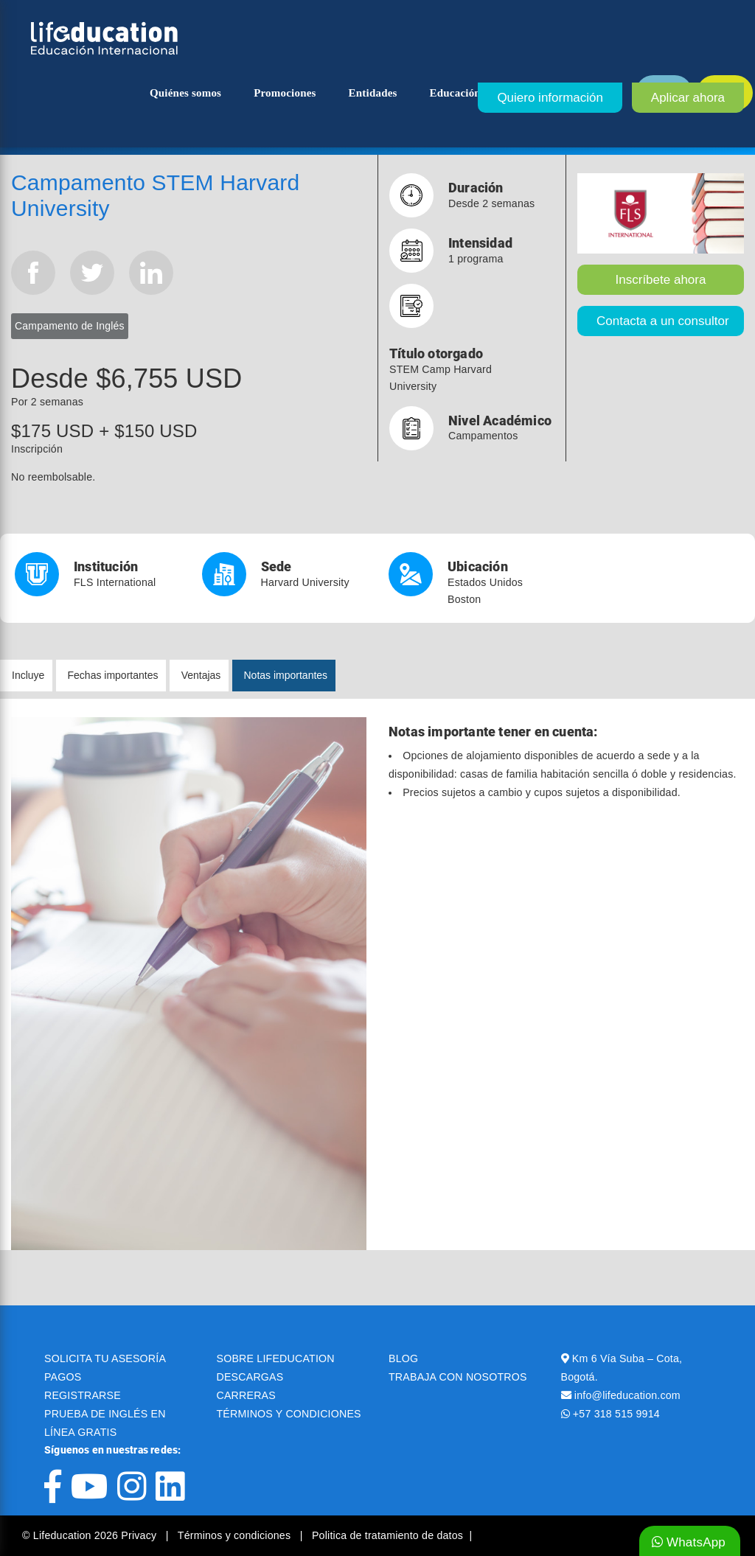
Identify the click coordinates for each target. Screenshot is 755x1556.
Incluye (28, 675)
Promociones (285, 93)
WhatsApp (689, 1542)
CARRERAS (246, 1395)
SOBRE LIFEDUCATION (276, 1358)
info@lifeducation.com (627, 1395)
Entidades (373, 93)
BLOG (403, 1358)
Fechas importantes (113, 675)
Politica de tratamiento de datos (387, 1535)
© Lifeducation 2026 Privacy (90, 1535)
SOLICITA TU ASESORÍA (105, 1358)
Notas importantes (286, 675)
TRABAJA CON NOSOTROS (458, 1377)
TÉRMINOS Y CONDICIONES (289, 1414)
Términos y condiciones (236, 1535)
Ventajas (201, 675)
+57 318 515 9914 (616, 1414)
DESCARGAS (250, 1377)
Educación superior (477, 93)
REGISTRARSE (82, 1395)
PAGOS (62, 1377)
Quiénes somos (185, 93)
